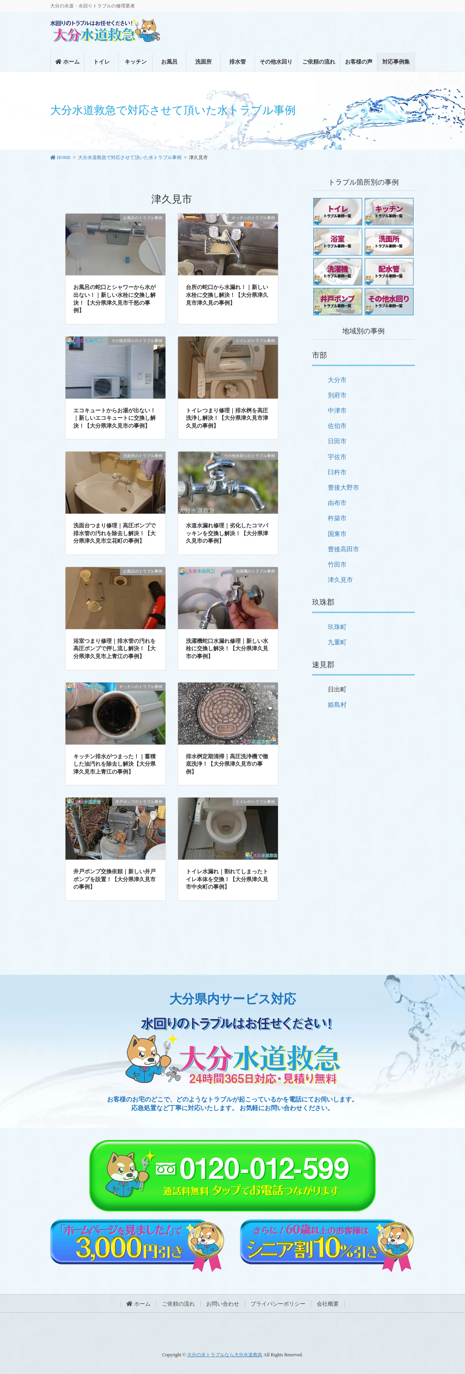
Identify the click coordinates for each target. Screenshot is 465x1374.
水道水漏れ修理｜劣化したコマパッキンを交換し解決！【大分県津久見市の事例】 (227, 533)
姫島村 (337, 704)
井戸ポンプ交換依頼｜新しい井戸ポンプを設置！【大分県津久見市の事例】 (114, 879)
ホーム (138, 1304)
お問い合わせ (222, 1304)
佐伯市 (337, 426)
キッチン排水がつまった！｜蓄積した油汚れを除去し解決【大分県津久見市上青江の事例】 (114, 764)
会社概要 (328, 1304)
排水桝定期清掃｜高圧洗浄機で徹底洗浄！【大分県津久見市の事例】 (227, 764)
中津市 (337, 410)
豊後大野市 (343, 487)
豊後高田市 (343, 549)
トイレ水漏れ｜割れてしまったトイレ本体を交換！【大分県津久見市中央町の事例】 (227, 879)
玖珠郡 (323, 602)
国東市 (337, 534)
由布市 (337, 502)
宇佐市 (337, 457)
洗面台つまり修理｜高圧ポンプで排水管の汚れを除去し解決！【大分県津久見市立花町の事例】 (114, 533)
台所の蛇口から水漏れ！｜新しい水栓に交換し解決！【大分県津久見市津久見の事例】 (227, 295)
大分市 (337, 380)
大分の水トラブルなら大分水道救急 (224, 1355)
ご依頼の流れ (178, 1304)
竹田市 (337, 564)
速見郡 (323, 664)
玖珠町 (337, 627)
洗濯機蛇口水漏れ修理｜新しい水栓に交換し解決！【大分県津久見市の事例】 (227, 648)
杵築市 (337, 518)
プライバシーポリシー (278, 1304)
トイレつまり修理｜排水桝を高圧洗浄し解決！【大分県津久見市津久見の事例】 (227, 418)
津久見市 (340, 579)
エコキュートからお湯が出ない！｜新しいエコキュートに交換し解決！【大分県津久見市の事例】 (114, 418)
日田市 (337, 441)
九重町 (337, 642)
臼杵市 (337, 472)
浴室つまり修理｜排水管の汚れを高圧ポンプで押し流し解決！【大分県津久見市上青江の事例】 (114, 648)
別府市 (337, 395)
